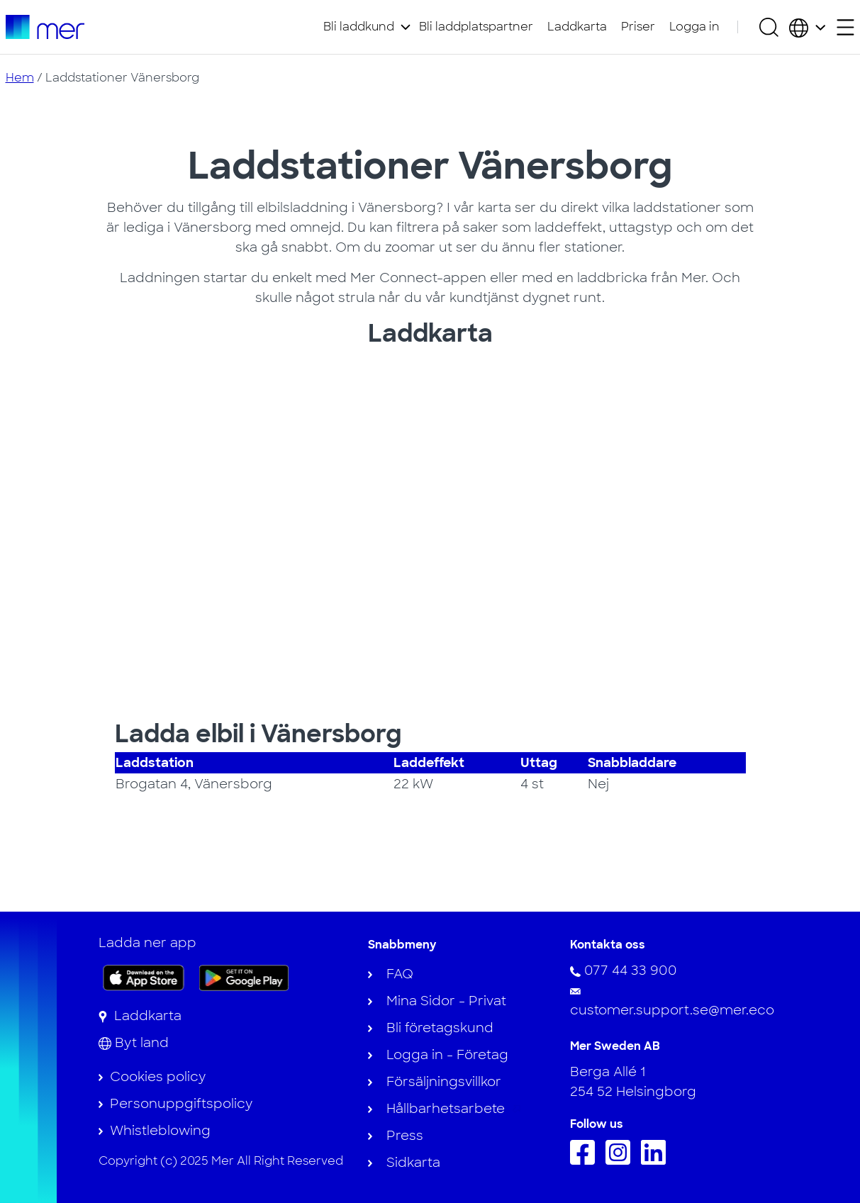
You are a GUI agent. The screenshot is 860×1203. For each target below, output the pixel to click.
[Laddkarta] (140, 1015)
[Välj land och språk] (807, 27)
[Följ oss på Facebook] (586, 1160)
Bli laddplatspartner (476, 26)
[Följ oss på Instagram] (621, 1160)
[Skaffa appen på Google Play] (244, 976)
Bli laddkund (358, 26)
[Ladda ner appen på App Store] (144, 977)
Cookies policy (158, 1076)
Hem (20, 77)
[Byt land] (134, 1042)
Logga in (694, 26)
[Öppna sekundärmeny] (845, 27)
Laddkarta (577, 26)
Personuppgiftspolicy (181, 1103)
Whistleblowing (160, 1130)
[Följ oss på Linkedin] (657, 1160)
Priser (638, 26)
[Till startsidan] (45, 27)
